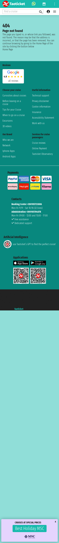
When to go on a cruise (14, 115)
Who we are (8, 139)
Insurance (36, 112)
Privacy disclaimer (40, 101)
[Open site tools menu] (54, 4)
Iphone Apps (9, 150)
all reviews (13, 80)
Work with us (38, 123)
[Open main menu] (54, 11)
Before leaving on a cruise (12, 103)
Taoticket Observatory (42, 153)
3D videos (7, 126)
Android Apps (9, 156)
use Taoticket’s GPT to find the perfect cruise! (30, 244)
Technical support (40, 95)
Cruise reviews (38, 142)
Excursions (8, 120)
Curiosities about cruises (14, 95)
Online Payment (39, 148)
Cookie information (41, 106)
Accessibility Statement (43, 117)
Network (6, 145)
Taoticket (18, 308)
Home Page (8, 49)
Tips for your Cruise (12, 109)
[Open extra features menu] (23, 11)
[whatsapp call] (34, 4)
